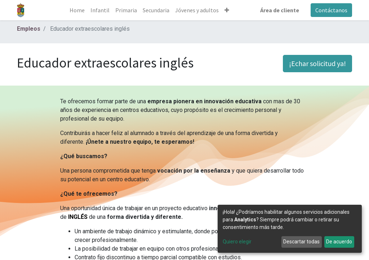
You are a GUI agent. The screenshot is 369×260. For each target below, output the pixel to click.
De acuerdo (339, 241)
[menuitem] (77, 10)
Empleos (28, 28)
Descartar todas (301, 241)
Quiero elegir (237, 241)
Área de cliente (279, 10)
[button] (227, 10)
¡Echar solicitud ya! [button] (317, 63)
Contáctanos (331, 10)
